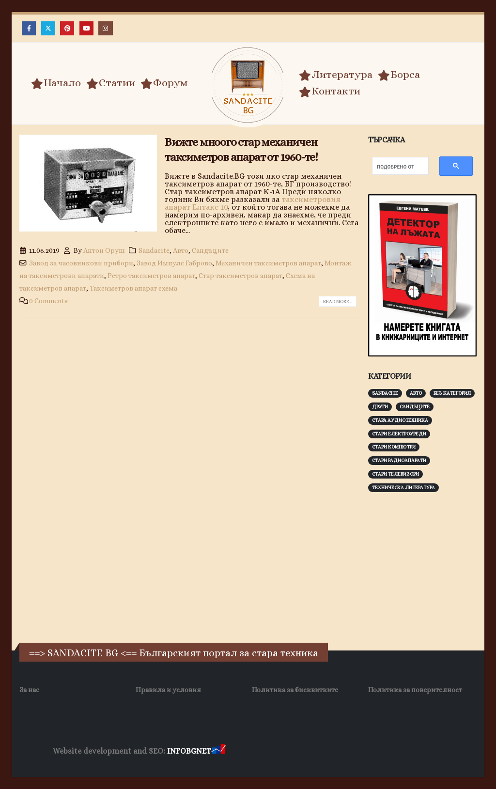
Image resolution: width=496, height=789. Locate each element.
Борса (399, 74)
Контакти (329, 91)
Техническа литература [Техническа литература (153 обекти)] (403, 487)
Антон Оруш (104, 250)
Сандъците (210, 250)
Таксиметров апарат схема (133, 288)
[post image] (88, 183)
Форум (164, 83)
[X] (48, 28)
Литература (335, 74)
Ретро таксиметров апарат (151, 275)
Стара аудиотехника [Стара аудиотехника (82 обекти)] (400, 420)
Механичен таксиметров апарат (268, 263)
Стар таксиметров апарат (240, 275)
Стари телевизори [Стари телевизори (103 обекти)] (395, 474)
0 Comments (48, 301)
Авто (180, 250)
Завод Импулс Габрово (174, 263)
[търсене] (395, 166)
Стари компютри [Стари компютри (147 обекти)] (394, 446)
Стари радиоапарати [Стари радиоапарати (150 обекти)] (399, 460)
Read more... (337, 301)
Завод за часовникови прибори (81, 263)
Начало (56, 83)
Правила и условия (168, 690)
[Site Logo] (248, 85)
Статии (110, 83)
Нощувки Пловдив (408, 751)
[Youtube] (86, 28)
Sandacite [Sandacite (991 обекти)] (385, 393)
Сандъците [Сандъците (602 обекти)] (415, 406)
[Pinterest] (67, 28)
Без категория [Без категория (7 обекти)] (452, 393)
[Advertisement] (432, 566)
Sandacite (154, 250)
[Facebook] (29, 28)
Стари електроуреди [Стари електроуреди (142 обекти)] (399, 433)
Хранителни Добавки (261, 751)
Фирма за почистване (337, 751)
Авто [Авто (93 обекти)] (416, 393)
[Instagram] (105, 28)
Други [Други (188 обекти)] (380, 406)
